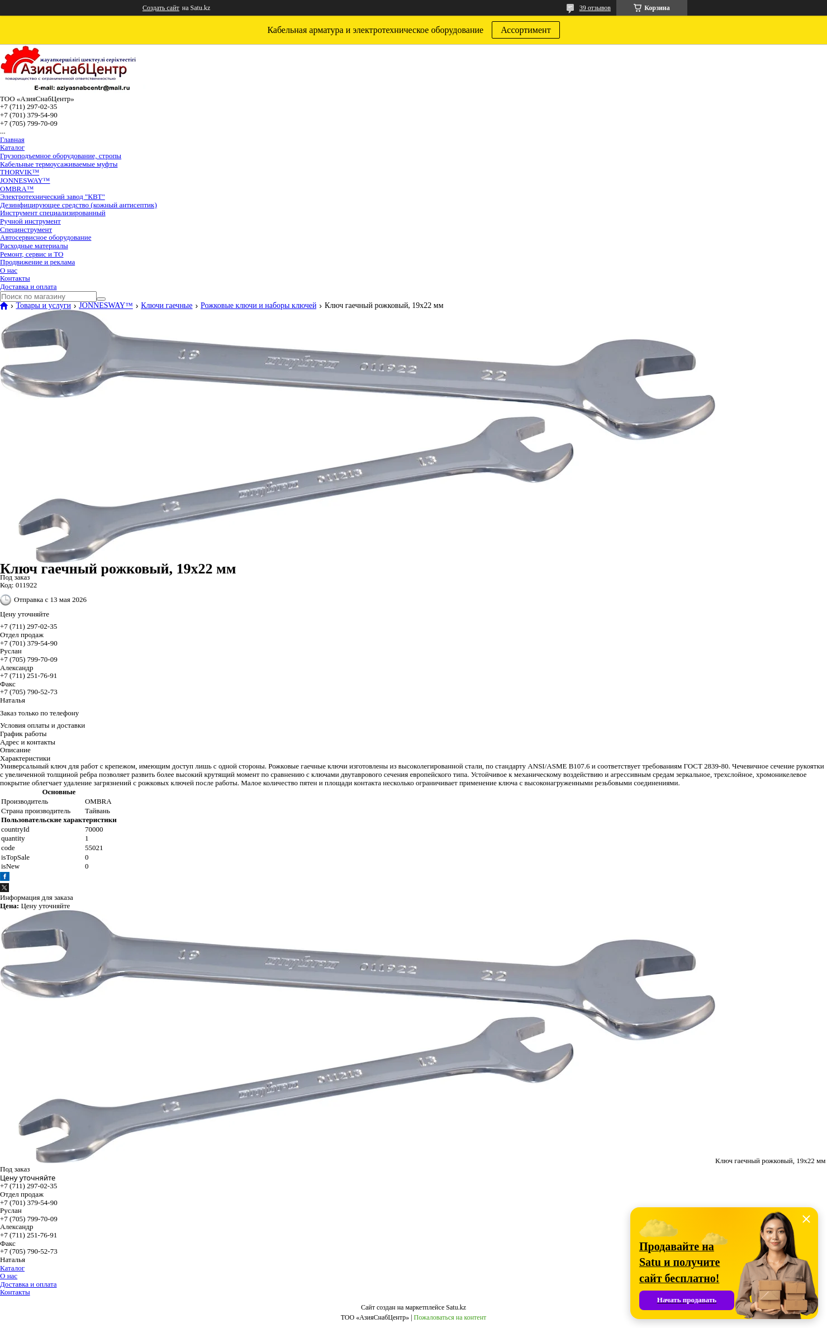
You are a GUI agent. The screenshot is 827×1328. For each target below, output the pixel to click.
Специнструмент (26, 229)
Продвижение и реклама (37, 262)
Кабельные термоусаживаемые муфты (58, 164)
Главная (12, 139)
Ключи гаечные (166, 306)
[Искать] (101, 299)
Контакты (15, 278)
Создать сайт (160, 8)
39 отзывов (595, 8)
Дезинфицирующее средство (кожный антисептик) (78, 205)
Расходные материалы (34, 245)
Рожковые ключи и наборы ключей (259, 306)
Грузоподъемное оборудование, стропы (60, 155)
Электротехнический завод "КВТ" (52, 196)
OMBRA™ (17, 188)
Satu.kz (456, 1307)
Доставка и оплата (28, 286)
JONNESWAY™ (25, 180)
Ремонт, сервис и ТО (31, 254)
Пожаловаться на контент (450, 1317)
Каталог (12, 147)
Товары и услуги (43, 306)
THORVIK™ (19, 172)
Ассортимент (525, 30)
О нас (8, 270)
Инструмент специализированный (53, 212)
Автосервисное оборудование (45, 237)
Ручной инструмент (30, 221)
